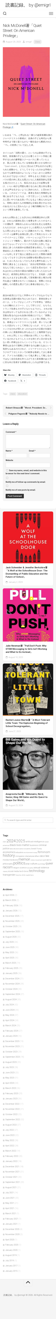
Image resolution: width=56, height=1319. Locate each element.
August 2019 (11, 1255)
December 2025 (12, 916)
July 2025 (9, 942)
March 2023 (10, 1088)
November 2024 (12, 984)
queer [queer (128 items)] (49, 863)
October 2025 (11, 926)
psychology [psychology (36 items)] (41, 864)
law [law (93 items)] (47, 855)
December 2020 (12, 1229)
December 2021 (12, 1166)
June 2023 (10, 1072)
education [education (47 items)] (19, 852)
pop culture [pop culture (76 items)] (31, 863)
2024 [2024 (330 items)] (11, 841)
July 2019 (9, 1260)
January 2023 (11, 1098)
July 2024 (9, 1005)
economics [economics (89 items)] (9, 852)
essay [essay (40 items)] (35, 852)
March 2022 (10, 1151)
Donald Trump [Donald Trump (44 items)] (36, 849)
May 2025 (9, 952)
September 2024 (12, 994)
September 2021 (12, 1182)
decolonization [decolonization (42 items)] (18, 849)
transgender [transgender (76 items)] (9, 874)
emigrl (29, 42)
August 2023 (11, 1062)
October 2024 (11, 989)
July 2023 (9, 1067)
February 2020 (11, 1245)
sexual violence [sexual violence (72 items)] (41, 867)
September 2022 (12, 1119)
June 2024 (10, 1010)
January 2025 (11, 973)
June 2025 (10, 947)
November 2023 (12, 1046)
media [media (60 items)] (6, 860)
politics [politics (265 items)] (19, 863)
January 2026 (11, 911)
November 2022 (12, 1109)
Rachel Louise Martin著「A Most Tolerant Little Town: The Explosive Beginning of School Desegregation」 (28, 723)
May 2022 (9, 1140)
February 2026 (11, 905)
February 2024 (11, 1031)
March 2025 (10, 963)
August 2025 (11, 937)
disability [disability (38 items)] (27, 849)
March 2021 (10, 1213)
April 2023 (9, 1083)
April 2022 (9, 1146)
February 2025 (11, 968)
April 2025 (9, 958)
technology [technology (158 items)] (37, 871)
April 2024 (9, 1020)
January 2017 (11, 1266)
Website (9, 460)
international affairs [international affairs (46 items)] (32, 856)
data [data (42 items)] (11, 849)
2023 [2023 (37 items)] (4, 842)
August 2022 (11, 1125)
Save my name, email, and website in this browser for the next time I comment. (26, 472)
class (12, 394)
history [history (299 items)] (9, 855)
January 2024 (11, 1036)
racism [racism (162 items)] (8, 867)
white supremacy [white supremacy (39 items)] (27, 875)
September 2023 (12, 1057)
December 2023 (12, 1041)
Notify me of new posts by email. (21, 490)
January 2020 (11, 1250)
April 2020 (9, 1240)
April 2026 (9, 895)
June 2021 (10, 1198)
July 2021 (9, 1192)
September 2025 (12, 931)
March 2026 (10, 900)
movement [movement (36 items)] (39, 860)
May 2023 (9, 1078)
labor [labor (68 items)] (42, 856)
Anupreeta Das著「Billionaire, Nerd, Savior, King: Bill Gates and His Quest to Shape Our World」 (27, 797)
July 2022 (9, 1130)
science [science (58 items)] (23, 867)
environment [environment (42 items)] (28, 852)
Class (37, 42)
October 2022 (11, 1114)
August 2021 (11, 1187)
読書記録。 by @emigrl (28, 5)
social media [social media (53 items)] (13, 871)
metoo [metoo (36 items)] (32, 860)
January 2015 (11, 1271)
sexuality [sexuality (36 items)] (30, 868)
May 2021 (9, 1203)
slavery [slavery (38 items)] (5, 871)
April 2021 (9, 1208)
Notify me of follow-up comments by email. (26, 482)
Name (9, 451)
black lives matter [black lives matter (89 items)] (19, 845)
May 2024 (9, 1015)
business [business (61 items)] (34, 845)
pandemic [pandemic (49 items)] (47, 860)
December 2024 (12, 978)
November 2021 (12, 1172)
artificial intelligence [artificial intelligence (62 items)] (35, 841)
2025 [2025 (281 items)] (20, 841)
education (22, 394)
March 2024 (10, 1025)
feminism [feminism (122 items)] (44, 852)
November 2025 (12, 921)
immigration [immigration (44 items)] (20, 856)
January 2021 (11, 1224)
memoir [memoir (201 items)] (24, 859)
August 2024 (11, 999)
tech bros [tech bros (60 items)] (23, 871)
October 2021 (11, 1177)
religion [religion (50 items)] (16, 868)
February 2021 (11, 1219)
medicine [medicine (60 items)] (13, 860)
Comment (11, 432)
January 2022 (11, 1161)
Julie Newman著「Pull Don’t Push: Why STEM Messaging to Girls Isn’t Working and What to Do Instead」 (26, 648)
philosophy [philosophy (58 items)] (8, 863)
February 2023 (11, 1093)
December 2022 (12, 1104)
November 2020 (12, 1234)
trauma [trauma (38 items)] (18, 875)
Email (32, 451)
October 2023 (11, 1052)
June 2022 (10, 1135)
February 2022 (11, 1156)
